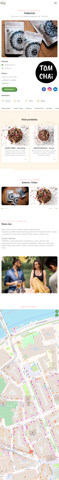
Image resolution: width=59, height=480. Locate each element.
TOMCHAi (44, 16)
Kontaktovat (9, 89)
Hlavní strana (15, 16)
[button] (31, 451)
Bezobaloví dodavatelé (30, 16)
